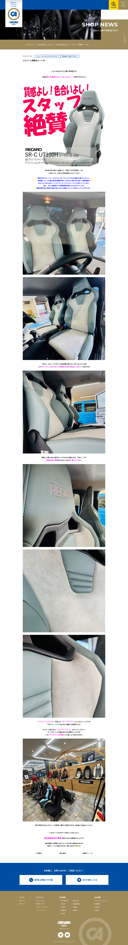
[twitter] (60, 935)
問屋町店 (64, 910)
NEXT (85, 853)
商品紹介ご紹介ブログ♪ (70, 56)
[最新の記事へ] (91, 853)
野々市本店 (64, 901)
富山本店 (76, 901)
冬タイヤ (22, 904)
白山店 (63, 913)
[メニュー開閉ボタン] (123, 5)
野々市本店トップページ (45, 44)
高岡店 (75, 907)
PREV (39, 853)
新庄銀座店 (76, 904)
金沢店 (63, 907)
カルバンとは (40, 901)
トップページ (29, 44)
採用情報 (97, 904)
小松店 (63, 904)
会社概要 (97, 897)
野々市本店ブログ (62, 44)
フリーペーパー (41, 910)
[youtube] (67, 935)
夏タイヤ (22, 901)
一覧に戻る (62, 853)
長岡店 (75, 910)
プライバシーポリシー (101, 901)
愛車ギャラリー (41, 904)
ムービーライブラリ (42, 907)
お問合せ (97, 907)
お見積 (96, 910)
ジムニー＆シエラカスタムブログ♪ (47, 56)
